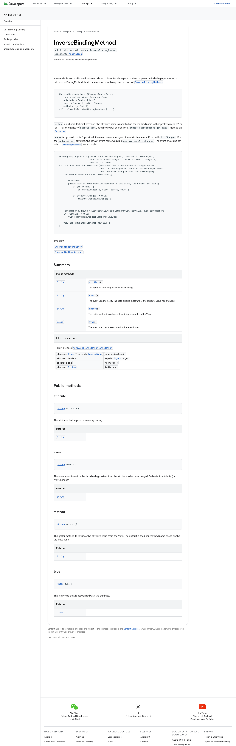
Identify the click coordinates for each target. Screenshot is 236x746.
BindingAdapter (71, 144)
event (92, 295)
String (61, 282)
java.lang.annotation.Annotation (92, 347)
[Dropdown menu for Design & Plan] (72, 3)
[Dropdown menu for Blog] (137, 3)
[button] (19, 44)
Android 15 (145, 736)
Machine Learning (84, 741)
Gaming (80, 736)
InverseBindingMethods (149, 82)
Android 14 (145, 741)
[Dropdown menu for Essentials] (46, 3)
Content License (131, 629)
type (91, 321)
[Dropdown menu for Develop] (93, 3)
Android (48, 736)
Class (60, 321)
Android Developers (62, 31)
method (93, 308)
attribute (94, 282)
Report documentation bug (217, 741)
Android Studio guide (182, 739)
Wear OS (112, 741)
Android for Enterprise (54, 741)
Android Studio (222, 3)
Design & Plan (61, 3)
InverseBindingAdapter (68, 246)
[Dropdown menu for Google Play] (117, 3)
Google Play (107, 3)
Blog (130, 3)
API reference (13, 15)
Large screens (114, 736)
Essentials (36, 3)
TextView (59, 131)
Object (117, 358)
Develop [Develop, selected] (84, 3)
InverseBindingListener (68, 252)
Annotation (75, 53)
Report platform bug (213, 736)
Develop (78, 31)
